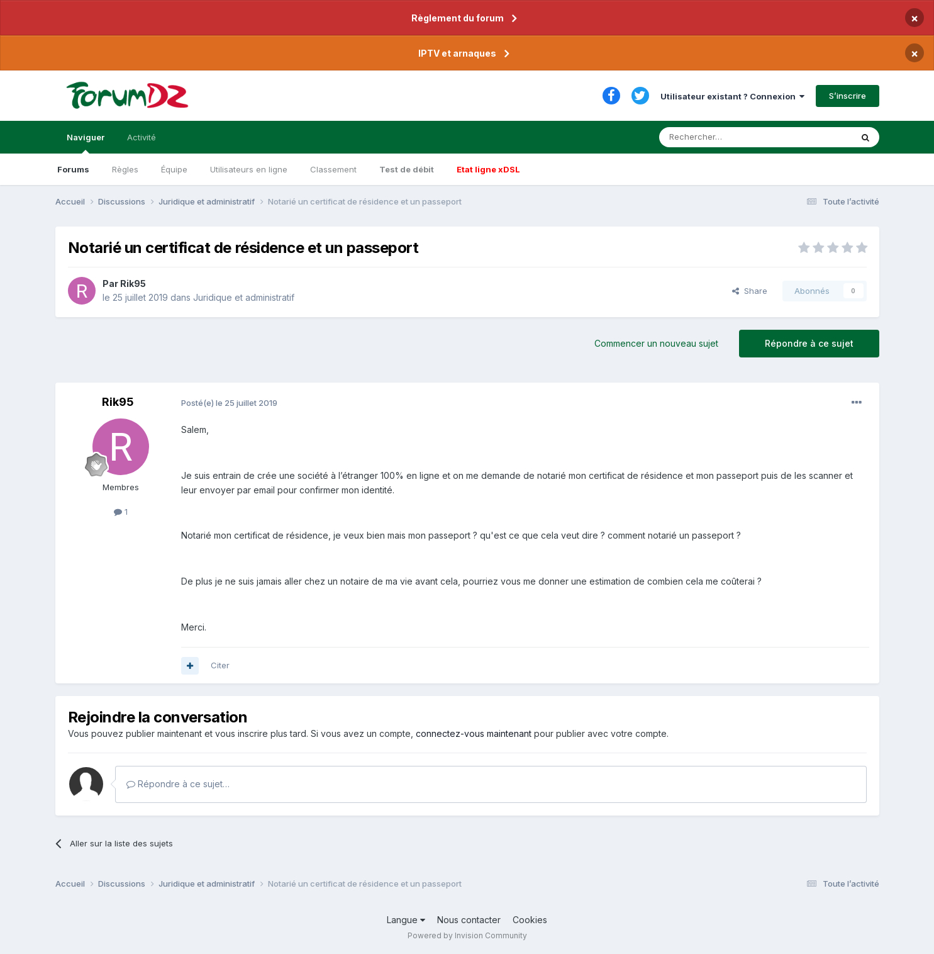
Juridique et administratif (243, 297)
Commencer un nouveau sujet (656, 343)
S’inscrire (847, 96)
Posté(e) (229, 403)
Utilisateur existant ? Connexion (732, 96)
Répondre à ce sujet (809, 343)
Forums (73, 169)
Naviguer (85, 143)
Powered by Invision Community (467, 935)
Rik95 (133, 283)
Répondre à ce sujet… (178, 783)
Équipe (174, 169)
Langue (406, 919)
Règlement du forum (457, 18)
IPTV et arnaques (457, 53)
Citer (220, 665)
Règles (125, 169)
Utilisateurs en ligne (248, 169)
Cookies (530, 919)
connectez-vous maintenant (473, 733)
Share (749, 291)
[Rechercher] (727, 137)
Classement (333, 169)
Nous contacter (469, 919)
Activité (141, 137)
